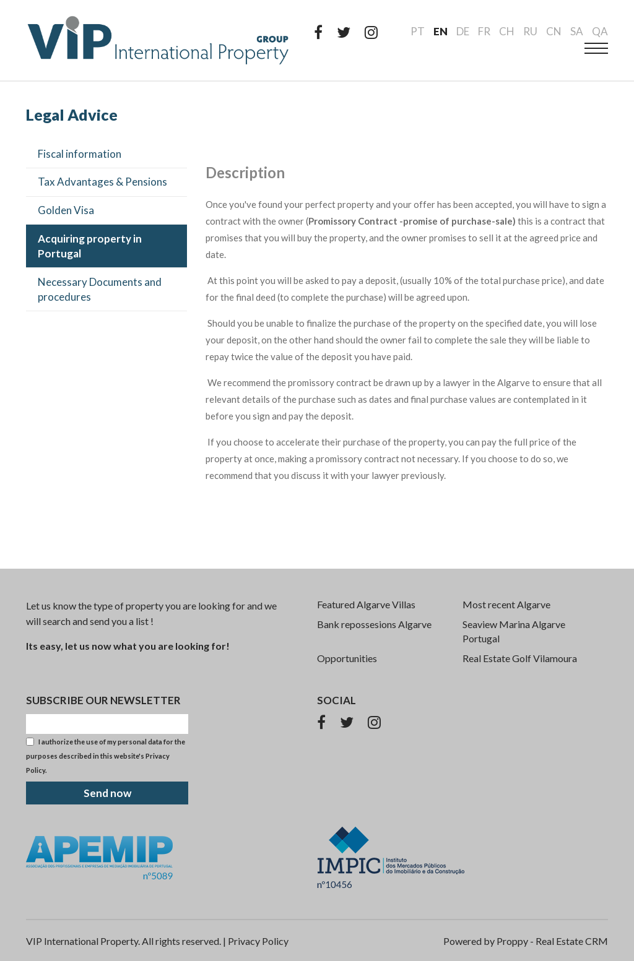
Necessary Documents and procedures (100, 289)
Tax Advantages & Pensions (102, 181)
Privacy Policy (258, 941)
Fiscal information (79, 153)
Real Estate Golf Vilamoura (519, 658)
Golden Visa (66, 210)
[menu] (596, 48)
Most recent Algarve (506, 604)
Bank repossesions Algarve (374, 624)
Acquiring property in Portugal (90, 246)
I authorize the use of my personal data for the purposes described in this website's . (105, 756)
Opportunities (347, 658)
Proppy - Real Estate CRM (552, 941)
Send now (107, 792)
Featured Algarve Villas (366, 604)
